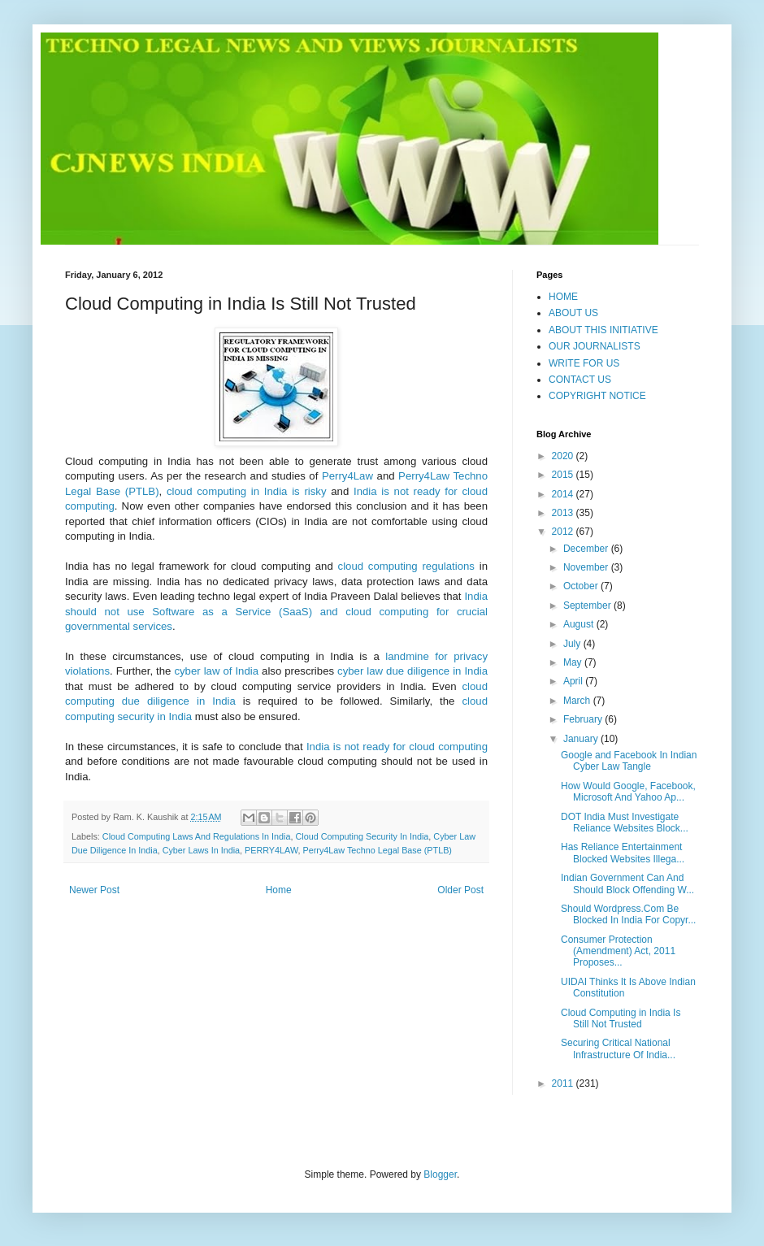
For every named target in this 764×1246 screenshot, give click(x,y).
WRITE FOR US (584, 363)
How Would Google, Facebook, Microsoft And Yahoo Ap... (628, 791)
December (587, 548)
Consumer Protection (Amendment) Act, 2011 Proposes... (618, 951)
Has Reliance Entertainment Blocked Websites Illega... (622, 852)
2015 (564, 474)
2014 (564, 494)
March (578, 700)
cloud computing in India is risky (247, 491)
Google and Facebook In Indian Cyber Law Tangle (629, 760)
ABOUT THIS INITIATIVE (603, 330)
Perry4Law (347, 476)
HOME (563, 296)
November (587, 567)
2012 (564, 531)
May (573, 662)
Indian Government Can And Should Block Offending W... (627, 883)
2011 (564, 1083)
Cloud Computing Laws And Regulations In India (196, 836)
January (582, 739)
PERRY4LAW (271, 850)
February (584, 719)
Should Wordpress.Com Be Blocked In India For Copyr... (628, 914)
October (582, 586)
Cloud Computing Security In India (362, 836)
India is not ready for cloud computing (397, 746)
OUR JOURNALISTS (594, 346)
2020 (564, 456)
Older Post (460, 890)
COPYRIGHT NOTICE (597, 396)
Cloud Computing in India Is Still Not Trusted (620, 1018)
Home (279, 890)
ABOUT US (573, 313)
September (588, 605)
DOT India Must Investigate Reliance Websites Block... (624, 822)
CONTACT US (580, 379)
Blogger (440, 1174)
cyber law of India (216, 671)
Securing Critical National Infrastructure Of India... (618, 1048)
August (580, 624)
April (574, 681)
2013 (564, 513)
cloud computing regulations (406, 566)
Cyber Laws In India (201, 850)
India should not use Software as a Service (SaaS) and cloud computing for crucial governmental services (276, 611)
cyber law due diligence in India (412, 671)
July (573, 643)
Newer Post (94, 890)
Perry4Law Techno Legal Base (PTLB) (376, 850)
